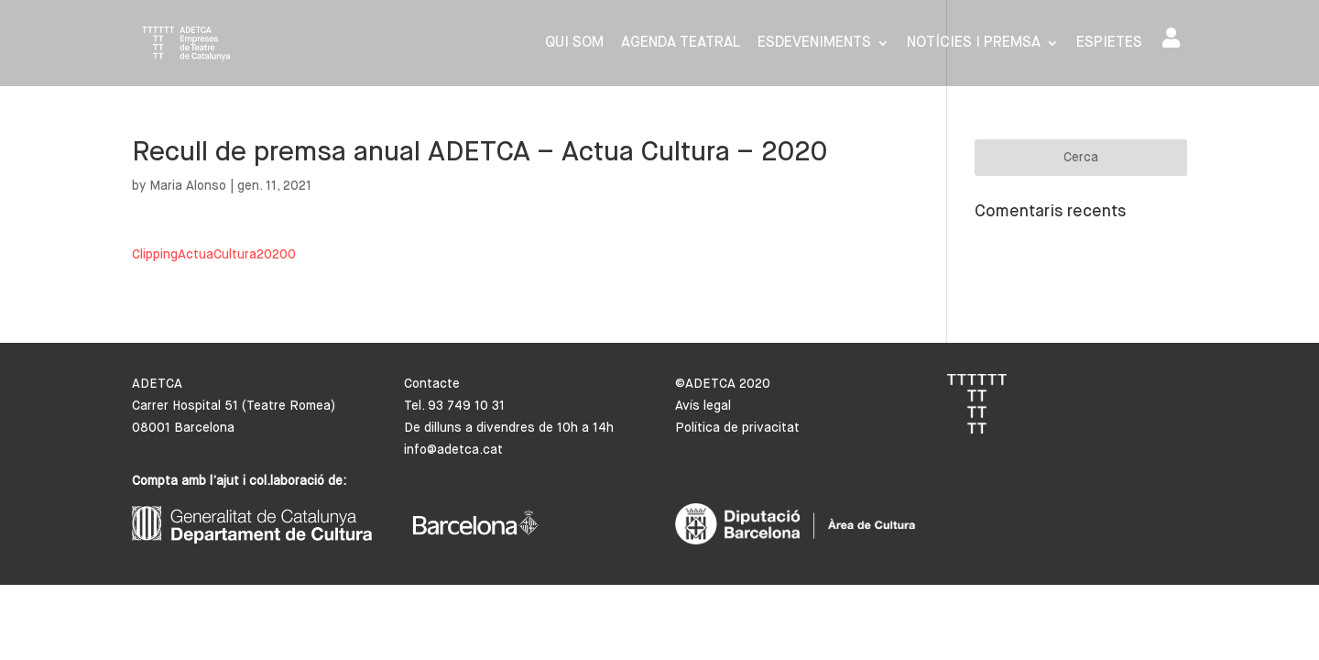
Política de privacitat (737, 428)
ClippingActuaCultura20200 (214, 254)
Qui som (574, 43)
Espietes (1109, 43)
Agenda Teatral (680, 43)
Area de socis (1171, 38)
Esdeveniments (814, 43)
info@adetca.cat (453, 450)
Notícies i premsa (974, 43)
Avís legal (703, 406)
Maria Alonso (187, 186)
